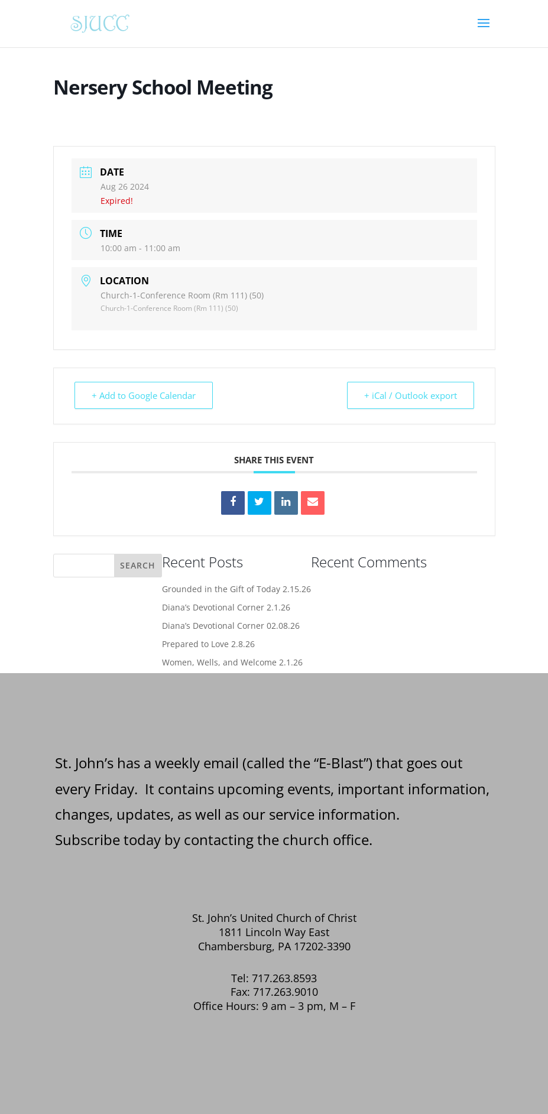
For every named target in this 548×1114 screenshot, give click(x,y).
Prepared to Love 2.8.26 (208, 643)
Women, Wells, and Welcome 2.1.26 (232, 662)
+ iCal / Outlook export (410, 395)
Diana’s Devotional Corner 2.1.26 (226, 607)
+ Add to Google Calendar (144, 395)
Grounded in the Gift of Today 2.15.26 (236, 589)
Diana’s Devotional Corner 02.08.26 (231, 625)
